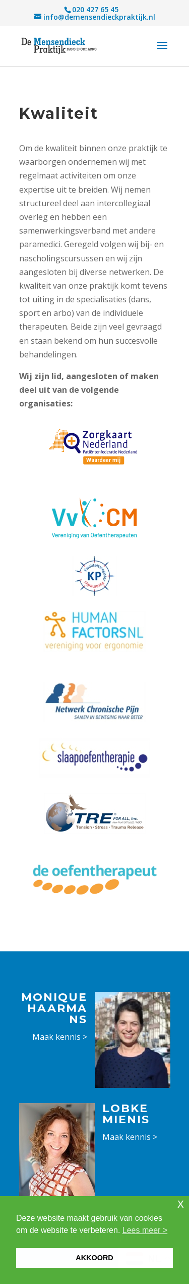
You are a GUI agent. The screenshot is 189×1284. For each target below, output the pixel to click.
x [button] (180, 1203)
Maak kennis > (59, 1036)
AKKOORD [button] (94, 1258)
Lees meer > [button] (144, 1230)
